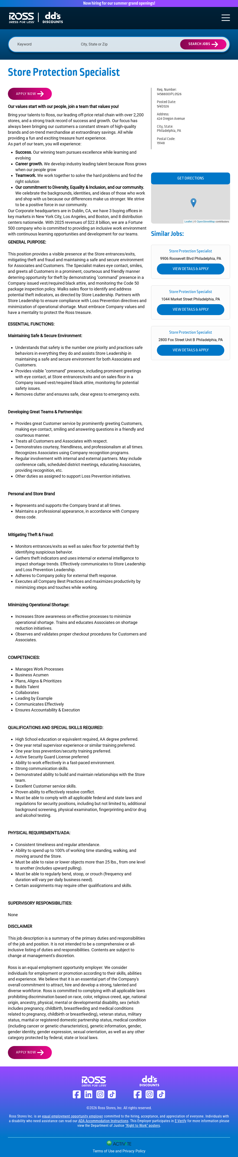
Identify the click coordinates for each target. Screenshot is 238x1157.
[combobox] (110, 44)
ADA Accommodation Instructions (103, 1121)
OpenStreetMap (206, 221)
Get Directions (190, 178)
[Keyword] (47, 44)
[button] (136, 44)
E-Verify (180, 1121)
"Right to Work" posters (142, 1125)
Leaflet (188, 221)
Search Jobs (199, 44)
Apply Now (26, 94)
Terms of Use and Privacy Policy (119, 1151)
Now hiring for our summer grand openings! (119, 3)
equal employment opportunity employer (72, 1116)
